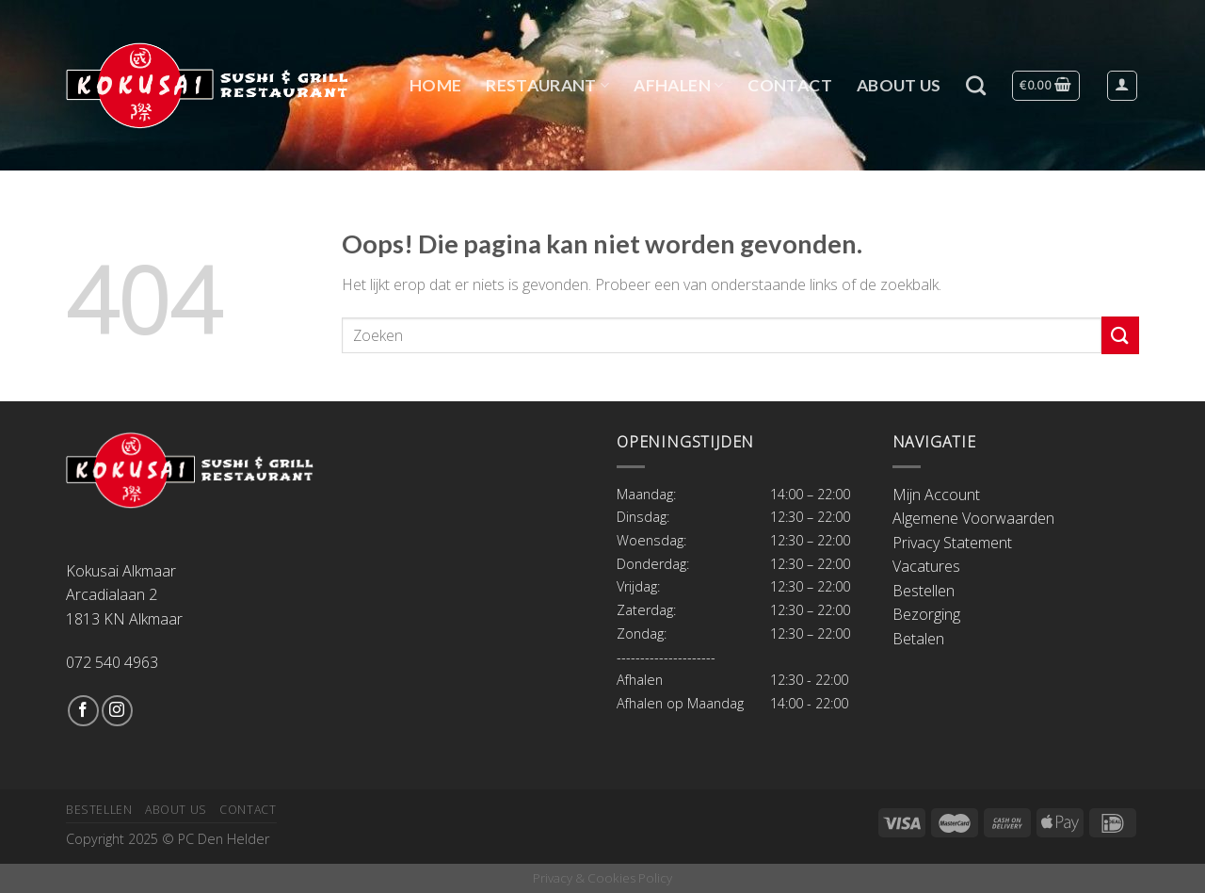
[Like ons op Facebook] (83, 710)
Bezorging (926, 614)
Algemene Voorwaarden (973, 518)
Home (435, 85)
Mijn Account (936, 494)
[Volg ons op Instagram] (117, 710)
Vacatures (926, 566)
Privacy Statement (952, 542)
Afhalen (678, 85)
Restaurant (547, 85)
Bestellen (923, 590)
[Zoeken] (976, 85)
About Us (899, 85)
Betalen (918, 638)
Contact (789, 85)
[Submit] (1120, 335)
